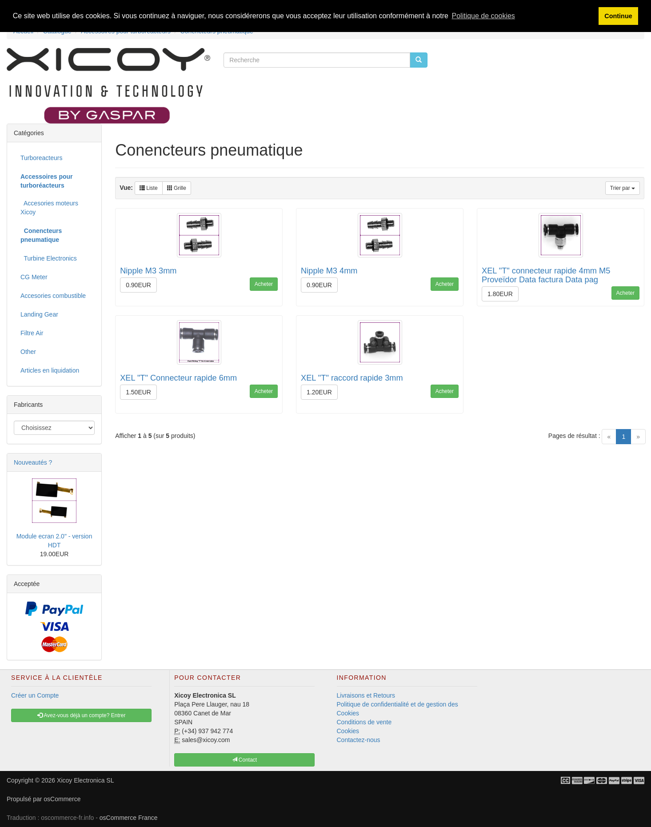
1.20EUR (319, 392)
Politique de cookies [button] (483, 16)
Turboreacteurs (41, 157)
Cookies (348, 731)
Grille (176, 188)
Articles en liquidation (49, 370)
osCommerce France (129, 817)
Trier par (622, 188)
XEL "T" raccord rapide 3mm (352, 377)
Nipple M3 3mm (148, 270)
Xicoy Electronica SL (85, 780)
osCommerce (62, 799)
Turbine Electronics (48, 258)
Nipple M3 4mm (329, 270)
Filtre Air (31, 333)
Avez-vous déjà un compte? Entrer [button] (81, 715)
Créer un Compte (35, 695)
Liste (149, 188)
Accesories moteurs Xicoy (49, 208)
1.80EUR (500, 293)
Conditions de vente (364, 722)
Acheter (264, 284)
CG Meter (34, 277)
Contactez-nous (358, 739)
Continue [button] (618, 16)
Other (28, 351)
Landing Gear (39, 314)
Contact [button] (244, 760)
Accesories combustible (53, 295)
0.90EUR (138, 285)
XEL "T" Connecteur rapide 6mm (178, 377)
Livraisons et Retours (366, 695)
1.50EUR (138, 392)
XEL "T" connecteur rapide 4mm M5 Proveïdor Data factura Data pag (546, 275)
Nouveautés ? (33, 462)
